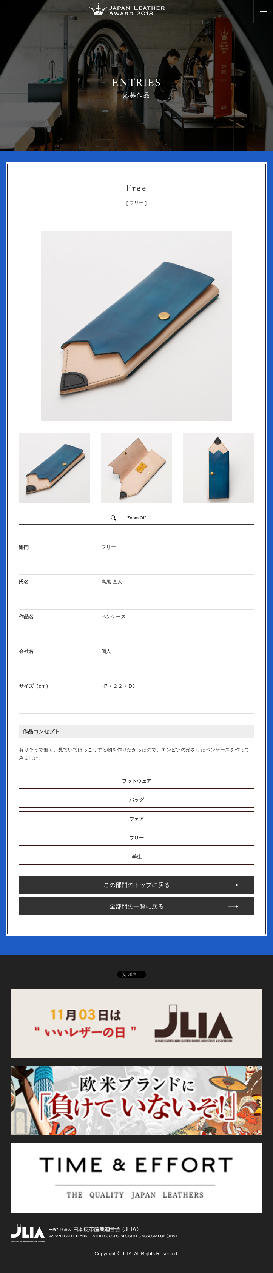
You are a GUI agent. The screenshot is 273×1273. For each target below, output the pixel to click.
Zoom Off (136, 518)
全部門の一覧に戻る (137, 906)
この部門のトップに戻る (136, 885)
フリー (136, 838)
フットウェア (136, 781)
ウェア (136, 819)
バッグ (136, 800)
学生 (137, 857)
